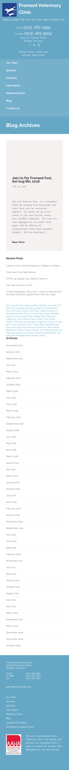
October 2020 (13, 384)
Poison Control (31, 313)
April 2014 (11, 573)
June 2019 (11, 404)
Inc (56, 311)
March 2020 (12, 391)
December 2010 (14, 619)
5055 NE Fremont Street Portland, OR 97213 (18, 666)
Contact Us (12, 108)
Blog (8, 100)
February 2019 (13, 417)
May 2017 (11, 469)
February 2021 (13, 378)
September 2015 (14, 528)
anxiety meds (38, 335)
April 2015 (11, 547)
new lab (29, 308)
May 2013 (11, 606)
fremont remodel (15, 308)
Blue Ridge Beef (37, 316)
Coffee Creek (23, 330)
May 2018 (11, 443)
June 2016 (11, 502)
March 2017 (12, 476)
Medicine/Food (15, 93)
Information (13, 85)
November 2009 (14, 639)
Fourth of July (55, 321)
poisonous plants (25, 332)
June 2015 (11, 541)
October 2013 (13, 587)
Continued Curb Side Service (21, 272)
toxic (18, 327)
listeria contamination (17, 316)
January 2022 (13, 352)
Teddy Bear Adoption (43, 324)
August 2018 (12, 430)
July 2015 (11, 534)
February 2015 (13, 554)
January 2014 (13, 580)
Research (11, 330)
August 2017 (12, 463)
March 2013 (12, 613)
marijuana (28, 305)
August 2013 (12, 593)
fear (24, 327)
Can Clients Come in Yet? (19, 285)
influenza (11, 332)
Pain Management (20, 335)
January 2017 (13, 482)
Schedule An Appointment (20, 727)
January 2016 (13, 515)
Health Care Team (45, 319)
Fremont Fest (25, 324)
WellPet (55, 313)
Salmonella (53, 327)
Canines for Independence (45, 330)
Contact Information (16, 722)
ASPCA (9, 321)
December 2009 (14, 632)
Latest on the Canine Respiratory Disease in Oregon (33, 265)
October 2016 (13, 489)
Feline (37, 332)
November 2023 (14, 345)
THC (16, 321)
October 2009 (13, 645)
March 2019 (12, 410)
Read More (18, 242)
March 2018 (12, 456)
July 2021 (11, 365)
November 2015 (14, 521)
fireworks (31, 327)
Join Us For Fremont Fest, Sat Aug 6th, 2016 (32, 179)
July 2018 (11, 436)
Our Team (12, 62)
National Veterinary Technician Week (30, 317)
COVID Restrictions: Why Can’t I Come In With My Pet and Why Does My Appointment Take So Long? (34, 293)
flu (60, 330)
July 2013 (11, 600)
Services (11, 70)
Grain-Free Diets (30, 311)
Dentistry (11, 78)
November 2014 (14, 560)
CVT (59, 305)
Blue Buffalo (40, 305)
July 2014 (11, 567)
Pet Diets (17, 311)
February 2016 (13, 508)
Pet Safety (44, 313)
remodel (52, 305)
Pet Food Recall (14, 305)
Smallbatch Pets (14, 313)
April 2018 (11, 449)
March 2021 (12, 371)
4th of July (11, 324)
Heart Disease (47, 311)
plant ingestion (39, 321)
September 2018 (14, 423)
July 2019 (11, 397)
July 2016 (11, 495)
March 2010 (12, 626)
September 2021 (14, 358)
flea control (25, 321)
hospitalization (49, 332)
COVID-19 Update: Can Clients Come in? (27, 278)
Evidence (42, 327)
